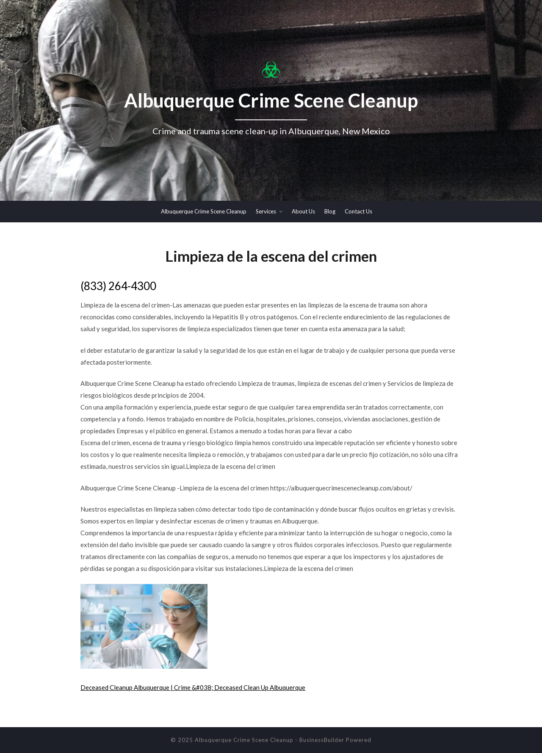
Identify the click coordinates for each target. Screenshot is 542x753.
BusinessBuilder (321, 739)
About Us (303, 211)
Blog (329, 211)
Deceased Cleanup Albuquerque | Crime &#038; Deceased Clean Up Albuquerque (192, 687)
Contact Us (358, 211)
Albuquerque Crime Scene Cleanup (203, 211)
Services (266, 211)
